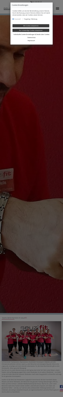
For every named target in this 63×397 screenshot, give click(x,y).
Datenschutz (31, 37)
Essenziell (17, 19)
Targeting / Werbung (30, 19)
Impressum (31, 40)
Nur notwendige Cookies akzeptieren (31, 30)
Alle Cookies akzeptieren (31, 26)
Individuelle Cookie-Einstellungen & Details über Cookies (31, 34)
